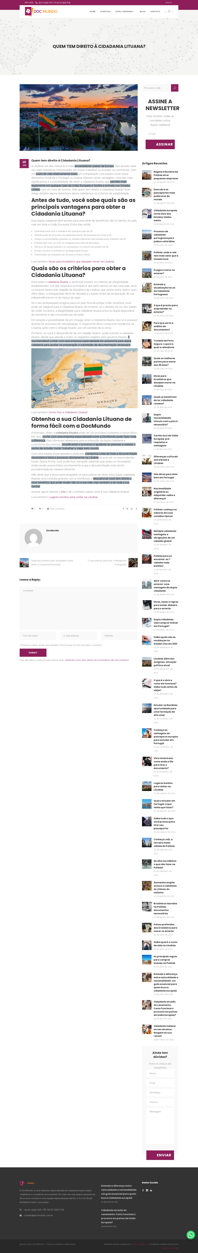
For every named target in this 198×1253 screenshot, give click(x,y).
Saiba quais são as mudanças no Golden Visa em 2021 (165, 640)
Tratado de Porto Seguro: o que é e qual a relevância (164, 344)
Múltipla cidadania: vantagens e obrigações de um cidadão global (165, 536)
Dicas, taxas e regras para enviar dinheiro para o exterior (166, 605)
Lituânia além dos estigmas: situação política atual (165, 662)
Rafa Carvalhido (139, 1244)
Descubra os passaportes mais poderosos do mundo (164, 194)
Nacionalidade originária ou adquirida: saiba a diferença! (164, 493)
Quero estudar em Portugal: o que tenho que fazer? (164, 804)
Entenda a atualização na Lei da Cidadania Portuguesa (164, 289)
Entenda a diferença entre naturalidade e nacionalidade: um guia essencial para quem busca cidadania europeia (166, 982)
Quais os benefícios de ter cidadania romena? (165, 400)
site (63, 491)
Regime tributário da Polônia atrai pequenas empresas (166, 175)
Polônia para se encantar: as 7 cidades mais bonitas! (163, 560)
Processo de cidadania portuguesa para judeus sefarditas (164, 236)
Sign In (169, 3)
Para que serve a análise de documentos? (163, 326)
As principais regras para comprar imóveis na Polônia (165, 960)
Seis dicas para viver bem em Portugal (166, 476)
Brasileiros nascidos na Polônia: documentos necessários (165, 908)
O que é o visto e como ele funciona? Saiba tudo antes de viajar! (165, 685)
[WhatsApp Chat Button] (190, 1235)
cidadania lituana (57, 281)
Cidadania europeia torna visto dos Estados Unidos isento (165, 215)
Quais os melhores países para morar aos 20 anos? (165, 361)
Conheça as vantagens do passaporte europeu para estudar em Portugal (166, 737)
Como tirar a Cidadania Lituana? (68, 412)
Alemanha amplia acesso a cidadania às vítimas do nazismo (165, 887)
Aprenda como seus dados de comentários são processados (97, 660)
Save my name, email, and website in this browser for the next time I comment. (62, 645)
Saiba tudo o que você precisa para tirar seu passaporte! (164, 823)
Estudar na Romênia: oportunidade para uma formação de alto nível (166, 710)
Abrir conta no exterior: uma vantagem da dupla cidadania (165, 585)
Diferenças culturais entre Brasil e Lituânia (166, 460)
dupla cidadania (57, 509)
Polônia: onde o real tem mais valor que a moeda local (166, 256)
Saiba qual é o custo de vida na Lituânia (165, 944)
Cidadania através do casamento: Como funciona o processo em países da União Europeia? (165, 1008)
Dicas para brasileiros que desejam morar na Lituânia (81, 261)
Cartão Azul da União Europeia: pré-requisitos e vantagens (166, 440)
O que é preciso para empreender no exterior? (166, 309)
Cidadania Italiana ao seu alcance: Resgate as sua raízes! (165, 1031)
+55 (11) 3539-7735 (62, 3)
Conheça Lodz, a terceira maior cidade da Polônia (164, 843)
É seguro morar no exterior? (164, 272)
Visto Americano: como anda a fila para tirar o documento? (163, 763)
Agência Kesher (170, 1248)
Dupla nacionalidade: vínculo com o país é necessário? (166, 419)
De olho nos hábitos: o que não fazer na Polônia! (165, 864)
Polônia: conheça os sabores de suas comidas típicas (165, 513)
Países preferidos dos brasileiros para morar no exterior (165, 928)
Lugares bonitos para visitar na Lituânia (73, 497)
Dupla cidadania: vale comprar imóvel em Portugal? (166, 623)
